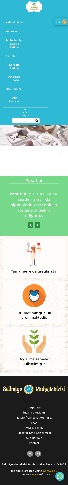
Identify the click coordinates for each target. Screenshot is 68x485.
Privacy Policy (34, 427)
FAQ (34, 422)
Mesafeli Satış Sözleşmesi (34, 433)
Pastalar (11, 56)
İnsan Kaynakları (34, 412)
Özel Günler (13, 89)
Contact (34, 443)
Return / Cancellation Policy (34, 417)
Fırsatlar (34, 180)
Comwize (49, 471)
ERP (35, 474)
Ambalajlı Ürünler (14, 78)
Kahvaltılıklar (14, 22)
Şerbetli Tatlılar (14, 66)
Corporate (34, 407)
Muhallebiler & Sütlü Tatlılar (14, 44)
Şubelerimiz (34, 438)
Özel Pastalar (14, 99)
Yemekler (12, 31)
